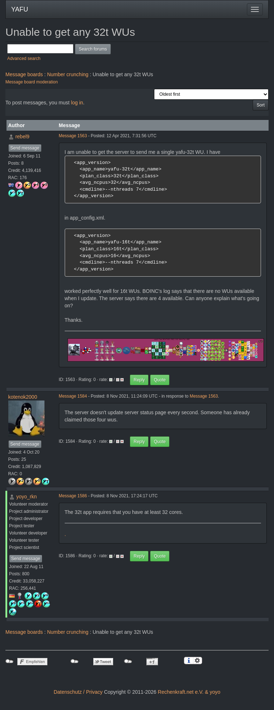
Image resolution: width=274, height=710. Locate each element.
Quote (160, 379)
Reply (139, 379)
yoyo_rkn (26, 496)
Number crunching (67, 74)
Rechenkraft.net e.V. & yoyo (189, 692)
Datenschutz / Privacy (77, 692)
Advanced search (23, 58)
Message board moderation (31, 82)
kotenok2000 (22, 397)
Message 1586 (73, 495)
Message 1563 (73, 135)
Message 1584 (73, 396)
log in (77, 102)
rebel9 (22, 136)
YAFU (19, 9)
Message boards (24, 74)
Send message (24, 148)
